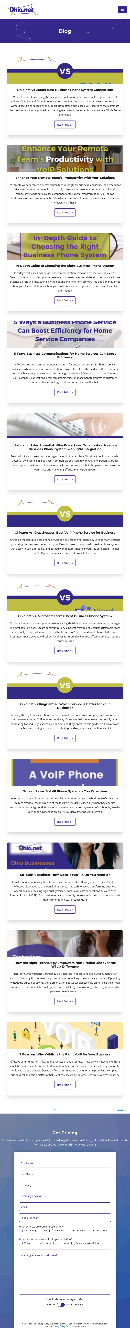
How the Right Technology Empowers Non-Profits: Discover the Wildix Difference (65, 964)
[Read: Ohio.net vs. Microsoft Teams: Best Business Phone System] (65, 597)
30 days (25, 1243)
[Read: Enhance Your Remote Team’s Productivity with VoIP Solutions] (65, 158)
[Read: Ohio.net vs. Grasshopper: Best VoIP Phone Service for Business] (65, 513)
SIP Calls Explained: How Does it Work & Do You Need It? (65, 875)
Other (94, 1230)
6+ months (61, 1243)
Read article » (65, 125)
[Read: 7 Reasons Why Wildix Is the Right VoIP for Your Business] (65, 1035)
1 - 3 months (42, 1243)
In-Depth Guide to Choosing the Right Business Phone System (65, 266)
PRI (43, 1230)
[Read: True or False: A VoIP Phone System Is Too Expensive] (65, 772)
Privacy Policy (59, 1326)
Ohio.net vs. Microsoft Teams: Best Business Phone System (65, 616)
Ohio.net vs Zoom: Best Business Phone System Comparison (65, 90)
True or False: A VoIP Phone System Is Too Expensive (65, 791)
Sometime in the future (85, 1243)
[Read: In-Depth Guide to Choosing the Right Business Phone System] (65, 246)
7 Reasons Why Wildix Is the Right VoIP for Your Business (65, 1054)
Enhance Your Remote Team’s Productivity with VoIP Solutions (65, 178)
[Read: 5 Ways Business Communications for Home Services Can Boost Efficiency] (65, 334)
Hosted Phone (76, 1230)
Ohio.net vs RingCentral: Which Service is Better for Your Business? (65, 706)
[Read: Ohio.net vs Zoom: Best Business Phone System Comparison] (65, 70)
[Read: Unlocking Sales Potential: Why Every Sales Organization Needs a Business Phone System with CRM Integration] (65, 426)
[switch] (61, 1305)
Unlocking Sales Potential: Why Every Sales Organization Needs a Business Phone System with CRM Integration (65, 447)
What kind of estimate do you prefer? (65, 1299)
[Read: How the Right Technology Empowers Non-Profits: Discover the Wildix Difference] (65, 943)
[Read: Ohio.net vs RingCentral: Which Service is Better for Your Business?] (65, 685)
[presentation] (45, 1315)
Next (122, 1110)
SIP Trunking (27, 1230)
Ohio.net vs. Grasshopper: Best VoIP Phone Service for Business (65, 532)
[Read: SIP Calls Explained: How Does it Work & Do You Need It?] (65, 856)
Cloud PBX (56, 1230)
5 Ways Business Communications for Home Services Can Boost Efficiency (65, 355)
